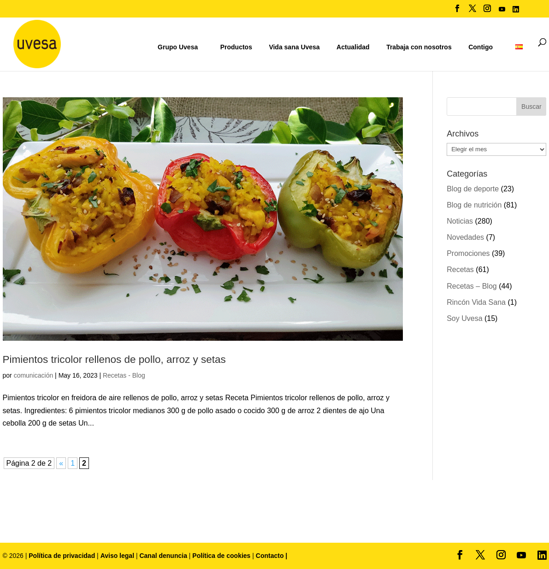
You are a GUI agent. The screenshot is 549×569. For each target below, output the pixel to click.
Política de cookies (222, 555)
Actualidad (353, 47)
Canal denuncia (163, 555)
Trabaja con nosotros (419, 47)
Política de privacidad (63, 555)
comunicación (33, 375)
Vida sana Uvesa (294, 47)
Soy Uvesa (464, 318)
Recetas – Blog (472, 286)
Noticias (460, 221)
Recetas (460, 269)
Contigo (480, 47)
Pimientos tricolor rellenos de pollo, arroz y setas (114, 359)
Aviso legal (117, 555)
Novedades (465, 237)
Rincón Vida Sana (476, 302)
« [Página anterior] (61, 463)
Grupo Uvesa (178, 47)
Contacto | (271, 555)
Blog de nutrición (474, 205)
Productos (236, 47)
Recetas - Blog (124, 375)
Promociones (468, 253)
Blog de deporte (473, 189)
